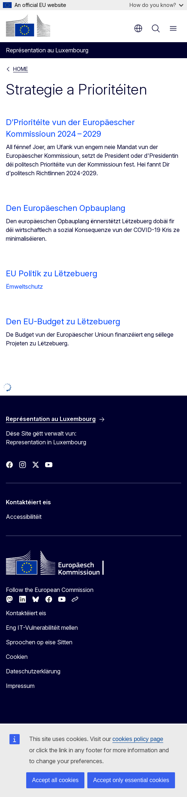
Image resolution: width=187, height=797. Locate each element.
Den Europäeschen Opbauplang (65, 208)
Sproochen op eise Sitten (39, 642)
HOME (20, 69)
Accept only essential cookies (131, 780)
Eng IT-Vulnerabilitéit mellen (42, 627)
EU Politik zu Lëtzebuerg (51, 273)
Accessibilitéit (23, 516)
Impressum (20, 685)
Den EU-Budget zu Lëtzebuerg (63, 321)
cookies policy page (137, 739)
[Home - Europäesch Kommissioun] (28, 25)
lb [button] (138, 28)
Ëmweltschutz (24, 286)
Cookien (17, 656)
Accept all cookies (55, 780)
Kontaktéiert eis (26, 613)
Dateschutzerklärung (33, 671)
